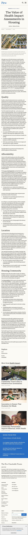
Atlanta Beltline (6, 280)
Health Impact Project (11, 69)
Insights (13, 482)
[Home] (11, 464)
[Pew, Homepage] (4, 2)
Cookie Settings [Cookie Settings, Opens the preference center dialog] (13, 532)
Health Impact (15, 363)
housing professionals (19, 87)
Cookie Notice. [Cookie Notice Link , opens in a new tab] (19, 530)
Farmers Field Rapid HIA (8, 170)
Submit (24, 514)
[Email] (17, 514)
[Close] (26, 526)
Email (12, 512)
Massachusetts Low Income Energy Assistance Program (13, 108)
